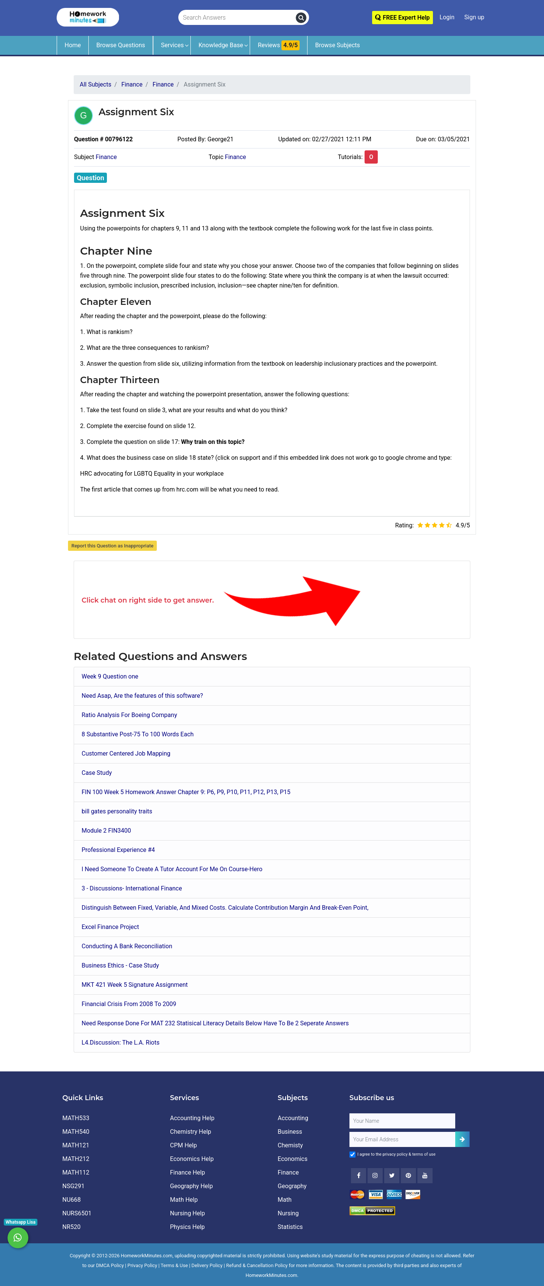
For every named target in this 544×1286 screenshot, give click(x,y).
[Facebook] (358, 1175)
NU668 (71, 1199)
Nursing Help (187, 1213)
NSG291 (73, 1186)
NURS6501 (76, 1213)
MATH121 (75, 1145)
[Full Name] (402, 1120)
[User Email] (402, 1139)
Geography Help (191, 1186)
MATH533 (75, 1118)
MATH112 (75, 1172)
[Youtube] (408, 1175)
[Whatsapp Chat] (18, 1237)
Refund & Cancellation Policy (257, 1265)
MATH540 (75, 1131)
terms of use (424, 1154)
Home (73, 45)
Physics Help (187, 1226)
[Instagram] (375, 1175)
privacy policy (395, 1154)
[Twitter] (391, 1175)
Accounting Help (192, 1118)
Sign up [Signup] (474, 17)
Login (447, 17)
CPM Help (183, 1145)
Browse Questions (120, 45)
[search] (301, 17)
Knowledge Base (220, 45)
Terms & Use (174, 1265)
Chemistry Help (190, 1131)
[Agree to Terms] (352, 1154)
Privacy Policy (142, 1265)
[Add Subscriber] (462, 1139)
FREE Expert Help (402, 17)
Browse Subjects (337, 45)
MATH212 (75, 1158)
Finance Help (187, 1172)
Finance (106, 157)
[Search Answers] (237, 18)
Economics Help (192, 1158)
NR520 (71, 1226)
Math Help (184, 1199)
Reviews (279, 45)
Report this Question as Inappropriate (112, 546)
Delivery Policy (207, 1265)
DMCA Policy (110, 1265)
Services (172, 45)
